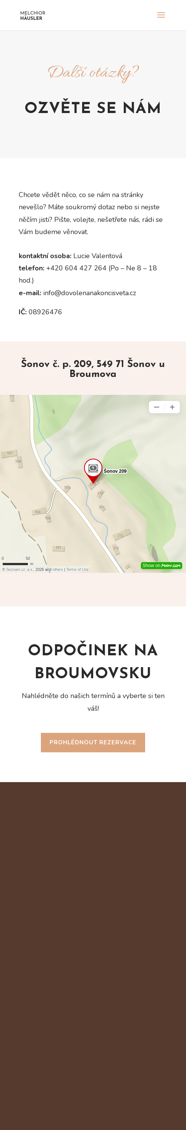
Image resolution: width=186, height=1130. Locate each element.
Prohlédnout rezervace (93, 742)
